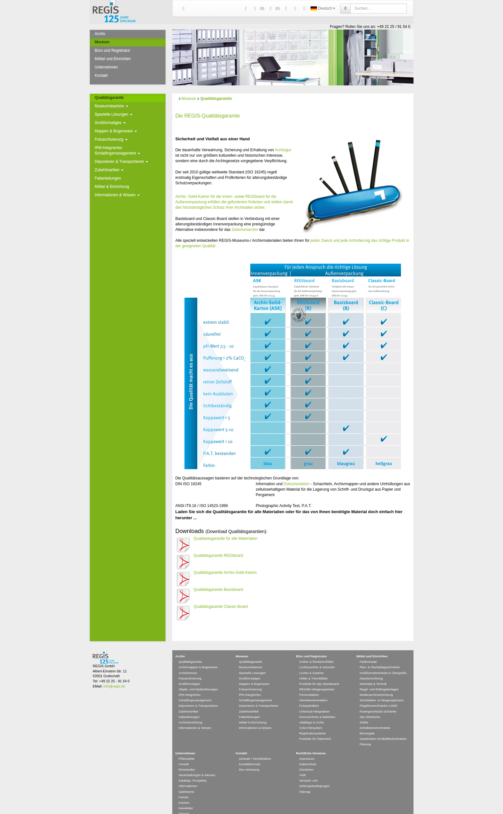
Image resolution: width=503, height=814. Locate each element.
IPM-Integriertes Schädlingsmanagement (117, 150)
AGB (302, 765)
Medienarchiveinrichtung (376, 685)
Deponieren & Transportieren (121, 161)
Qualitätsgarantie (109, 97)
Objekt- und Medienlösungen (198, 680)
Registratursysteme (312, 724)
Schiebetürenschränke (375, 718)
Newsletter (186, 799)
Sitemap (305, 782)
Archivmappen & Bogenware (198, 658)
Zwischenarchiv (245, 229)
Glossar (184, 804)
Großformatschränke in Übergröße (383, 663)
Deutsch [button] (323, 8)
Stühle (364, 713)
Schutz (219, 207)
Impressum (306, 749)
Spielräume (186, 782)
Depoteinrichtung (371, 669)
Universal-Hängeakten (314, 702)
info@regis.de (114, 677)
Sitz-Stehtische (370, 707)
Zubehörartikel (109, 170)
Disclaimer (306, 760)
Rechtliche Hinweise (311, 744)
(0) (274, 8)
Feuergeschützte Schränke (378, 702)
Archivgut (283, 150)
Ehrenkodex (187, 760)
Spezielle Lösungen (113, 114)
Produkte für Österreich (315, 729)
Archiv (100, 33)
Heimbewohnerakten (313, 691)
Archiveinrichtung (190, 713)
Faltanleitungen (108, 178)
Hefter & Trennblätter (313, 669)
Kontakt (101, 75)
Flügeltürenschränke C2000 (378, 696)
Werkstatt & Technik (373, 674)
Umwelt (184, 755)
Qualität (208, 246)
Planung (365, 735)
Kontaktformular (250, 755)
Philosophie (187, 749)
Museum (102, 42)
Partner (184, 788)
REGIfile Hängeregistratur (317, 680)
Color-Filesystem (310, 718)
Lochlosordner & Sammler (317, 658)
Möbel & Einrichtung (112, 186)
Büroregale (367, 724)
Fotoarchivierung (111, 139)
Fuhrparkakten (309, 696)
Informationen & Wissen (117, 195)
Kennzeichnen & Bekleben (317, 707)
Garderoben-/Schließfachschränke (383, 729)
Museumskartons (111, 106)
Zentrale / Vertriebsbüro (255, 749)
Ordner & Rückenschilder (316, 652)
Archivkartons (188, 663)
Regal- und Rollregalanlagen (379, 680)
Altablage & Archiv (311, 713)
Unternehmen (106, 67)
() (258, 8)
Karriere (184, 793)
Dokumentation (297, 484)
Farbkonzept (368, 652)
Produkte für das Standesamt (319, 674)
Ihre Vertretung (249, 760)
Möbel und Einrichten (113, 59)
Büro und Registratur (112, 50)
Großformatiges (110, 122)
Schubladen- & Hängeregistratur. (382, 691)
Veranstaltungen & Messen (197, 765)
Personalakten (309, 685)
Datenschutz (307, 755)
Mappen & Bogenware (116, 131)
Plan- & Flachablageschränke (380, 658)
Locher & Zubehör (311, 663)
